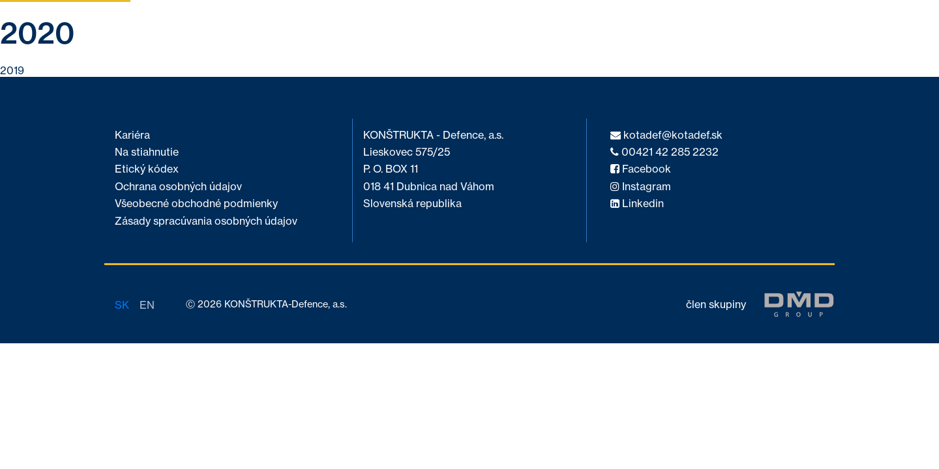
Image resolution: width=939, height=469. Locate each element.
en (147, 304)
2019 (12, 70)
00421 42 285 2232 (664, 152)
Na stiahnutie (147, 152)
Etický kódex (147, 169)
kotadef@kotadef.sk (666, 135)
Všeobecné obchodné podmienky (196, 203)
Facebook (640, 169)
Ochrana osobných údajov (178, 186)
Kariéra (132, 135)
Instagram (640, 186)
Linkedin (637, 203)
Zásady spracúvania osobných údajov (206, 221)
